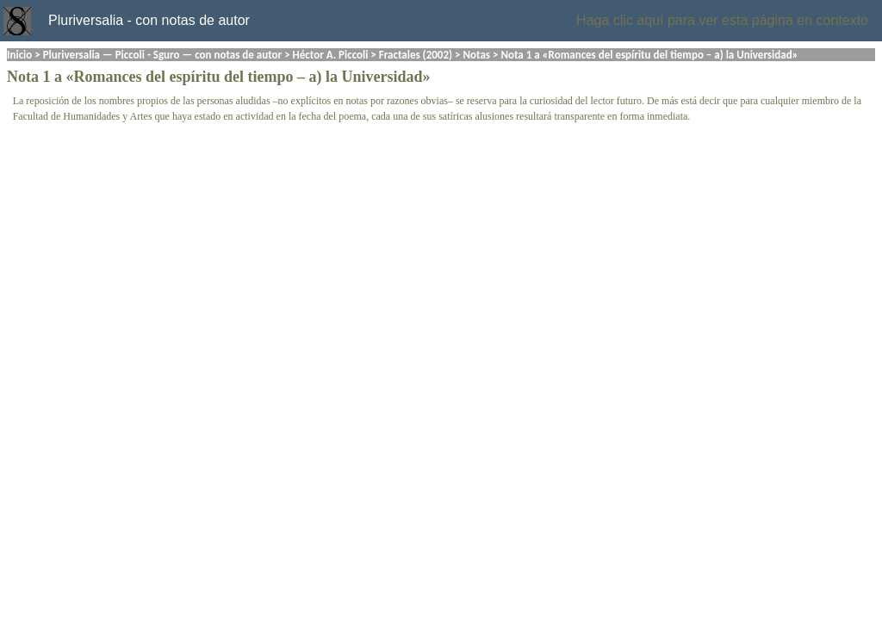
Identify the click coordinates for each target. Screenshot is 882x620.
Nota (23, 76)
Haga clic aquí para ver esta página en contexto (722, 20)
